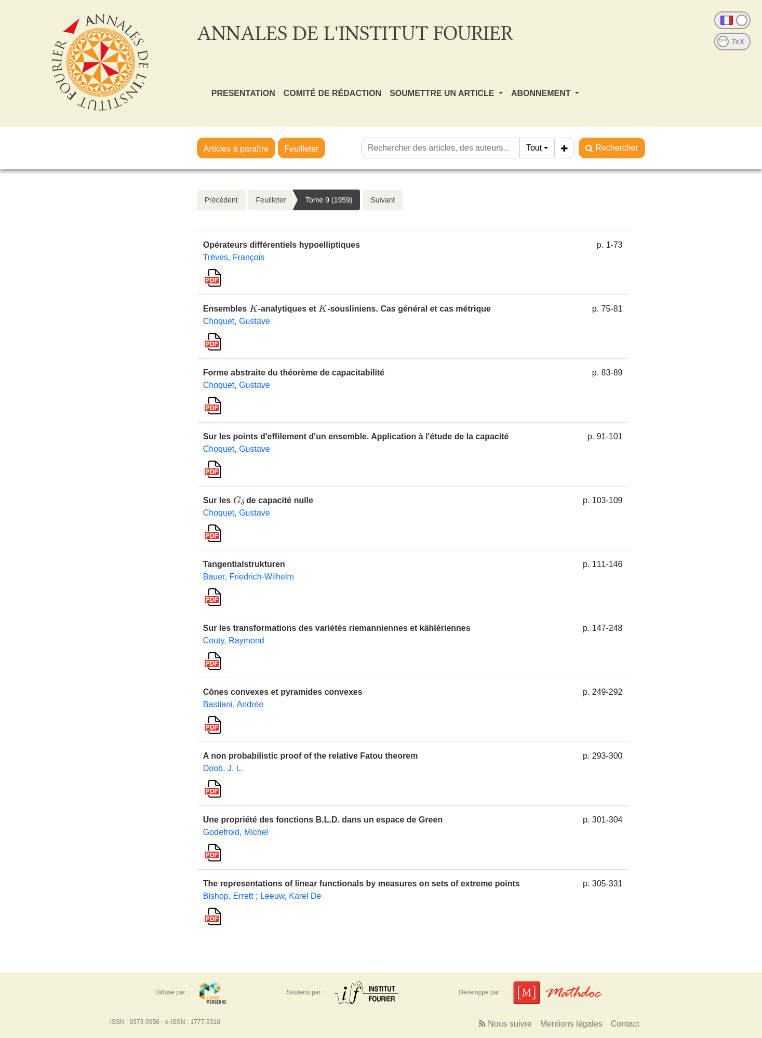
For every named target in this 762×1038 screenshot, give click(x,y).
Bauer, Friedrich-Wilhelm (248, 576)
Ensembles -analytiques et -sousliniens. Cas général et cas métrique (347, 308)
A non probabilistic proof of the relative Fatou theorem (310, 755)
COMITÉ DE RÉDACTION (332, 93)
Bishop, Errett (228, 896)
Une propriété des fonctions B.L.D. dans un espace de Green (323, 819)
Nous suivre (505, 1023)
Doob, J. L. (223, 768)
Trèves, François (234, 257)
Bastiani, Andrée (233, 704)
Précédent (221, 200)
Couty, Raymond (233, 640)
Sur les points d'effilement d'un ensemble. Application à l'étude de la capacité (356, 436)
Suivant (382, 200)
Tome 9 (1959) (328, 200)
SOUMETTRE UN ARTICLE (443, 93)
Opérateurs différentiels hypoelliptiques (281, 244)
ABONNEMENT (542, 93)
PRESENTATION (243, 93)
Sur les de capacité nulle (258, 500)
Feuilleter (302, 148)
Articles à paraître (236, 148)
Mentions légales (571, 1023)
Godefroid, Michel (235, 832)
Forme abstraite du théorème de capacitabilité (293, 372)
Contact (625, 1023)
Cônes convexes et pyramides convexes (283, 691)
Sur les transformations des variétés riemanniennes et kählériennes (337, 628)
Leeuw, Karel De (290, 896)
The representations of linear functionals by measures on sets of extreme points (361, 883)
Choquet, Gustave (236, 321)
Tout (534, 147)
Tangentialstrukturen (244, 564)
